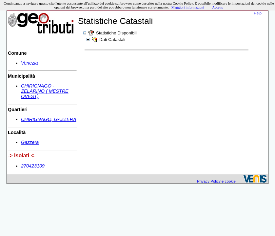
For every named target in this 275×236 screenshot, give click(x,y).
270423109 (33, 165)
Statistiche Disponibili (116, 32)
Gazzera (30, 142)
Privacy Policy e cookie (216, 181)
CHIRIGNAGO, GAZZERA (48, 119)
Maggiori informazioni (188, 7)
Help (258, 13)
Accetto (217, 7)
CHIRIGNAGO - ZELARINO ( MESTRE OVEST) (45, 91)
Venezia (29, 63)
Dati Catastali (112, 39)
